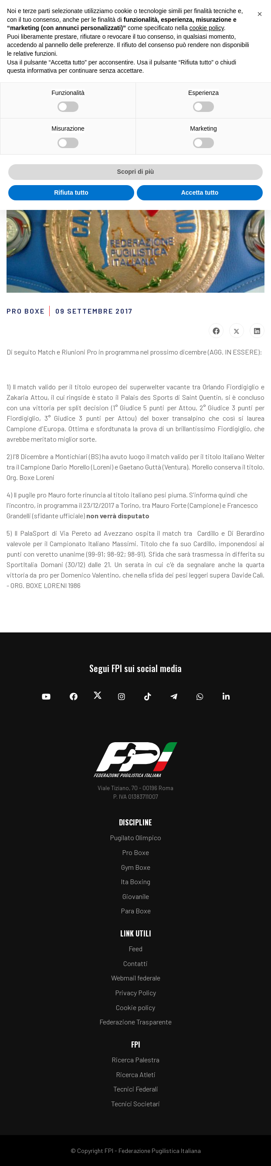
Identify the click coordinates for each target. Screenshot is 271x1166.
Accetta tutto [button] (200, 192)
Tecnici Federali (135, 1089)
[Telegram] (174, 696)
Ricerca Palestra (135, 1059)
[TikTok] (148, 696)
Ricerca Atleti (136, 1074)
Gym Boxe (135, 867)
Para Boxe (136, 910)
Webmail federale (135, 977)
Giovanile (135, 896)
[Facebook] (73, 696)
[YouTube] (46, 696)
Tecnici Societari (135, 1103)
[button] (260, 14)
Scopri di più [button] (135, 171)
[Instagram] (121, 696)
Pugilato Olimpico (135, 837)
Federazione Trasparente (135, 1021)
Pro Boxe (135, 852)
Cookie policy (135, 1007)
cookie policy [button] (207, 27)
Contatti (135, 963)
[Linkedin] (226, 696)
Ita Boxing (135, 881)
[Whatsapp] (200, 696)
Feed (135, 948)
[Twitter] (97, 696)
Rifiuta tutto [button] (71, 192)
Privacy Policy (135, 992)
